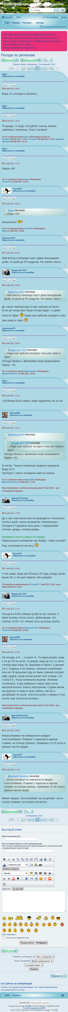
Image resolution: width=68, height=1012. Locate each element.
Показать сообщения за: (34, 956)
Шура (4, 74)
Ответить (9, 60)
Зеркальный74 (8, 238)
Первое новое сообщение (25, 64)
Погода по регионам (18, 55)
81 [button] (52, 68)
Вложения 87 (30, 60)
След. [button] (57, 68)
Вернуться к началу (65, 101)
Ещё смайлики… (9, 934)
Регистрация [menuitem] (51, 17)
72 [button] (41, 68)
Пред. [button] (18, 68)
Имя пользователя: (11, 836)
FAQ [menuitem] (19, 17)
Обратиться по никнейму (13, 76)
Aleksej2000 (15, 413)
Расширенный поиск (62, 10)
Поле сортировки (33, 961)
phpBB (28, 1006)
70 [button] (33, 68)
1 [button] (23, 68)
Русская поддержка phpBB (34, 1008)
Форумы (16, 995)
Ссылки (8, 17)
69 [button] (29, 68)
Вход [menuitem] (64, 17)
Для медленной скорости (54, 27)
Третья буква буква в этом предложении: (22, 844)
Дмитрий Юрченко (9, 374)
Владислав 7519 (19, 270)
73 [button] (45, 68)
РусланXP (32, 139)
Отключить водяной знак (16, 938)
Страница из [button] (11, 68)
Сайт (7, 995)
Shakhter (5, 139)
